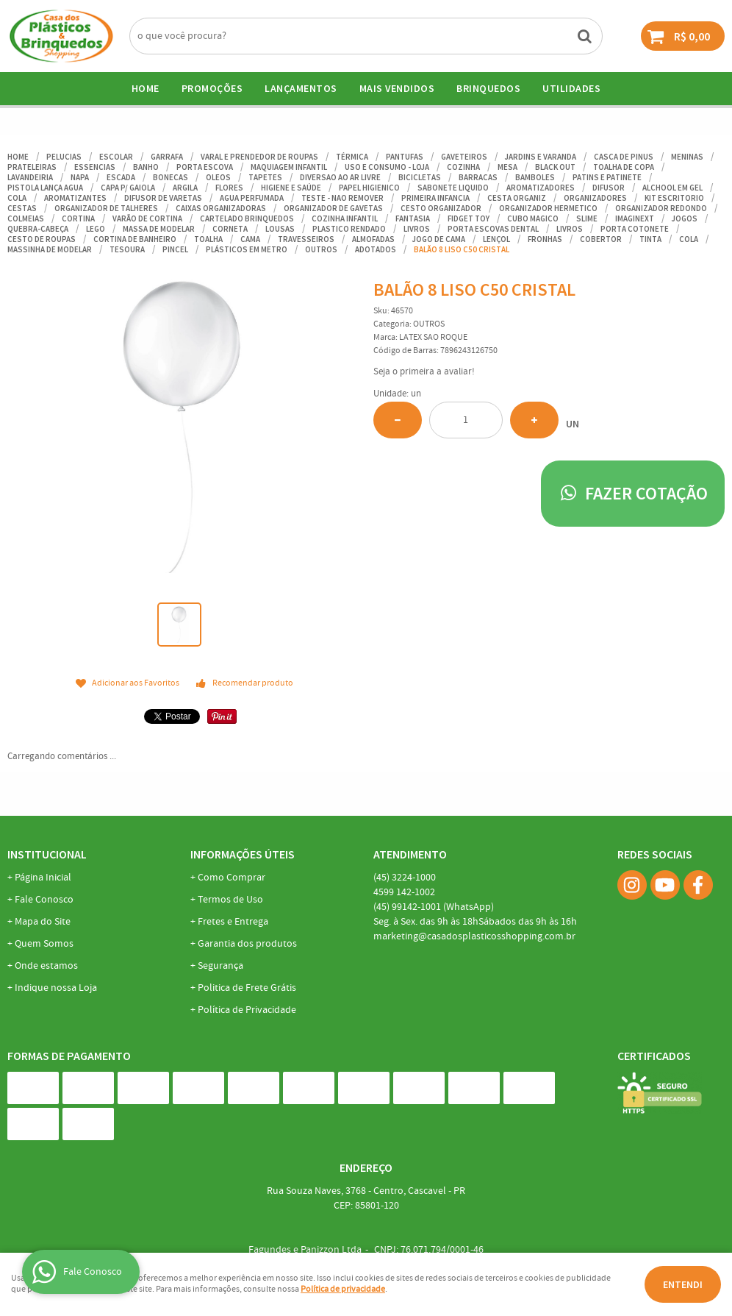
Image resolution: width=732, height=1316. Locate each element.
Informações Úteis (242, 854)
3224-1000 (404, 877)
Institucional (47, 854)
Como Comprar (231, 877)
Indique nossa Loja (56, 988)
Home (145, 88)
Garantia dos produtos (247, 943)
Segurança (220, 965)
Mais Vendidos (397, 88)
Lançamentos (301, 88)
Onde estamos (46, 965)
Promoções (212, 88)
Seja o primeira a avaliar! (424, 372)
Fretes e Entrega (233, 921)
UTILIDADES (571, 88)
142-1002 (404, 892)
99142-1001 (433, 907)
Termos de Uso (230, 899)
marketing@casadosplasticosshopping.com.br (474, 936)
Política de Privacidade (247, 1010)
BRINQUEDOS (488, 88)
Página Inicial (43, 877)
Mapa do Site (43, 921)
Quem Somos (44, 943)
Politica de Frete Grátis (247, 988)
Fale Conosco (44, 899)
